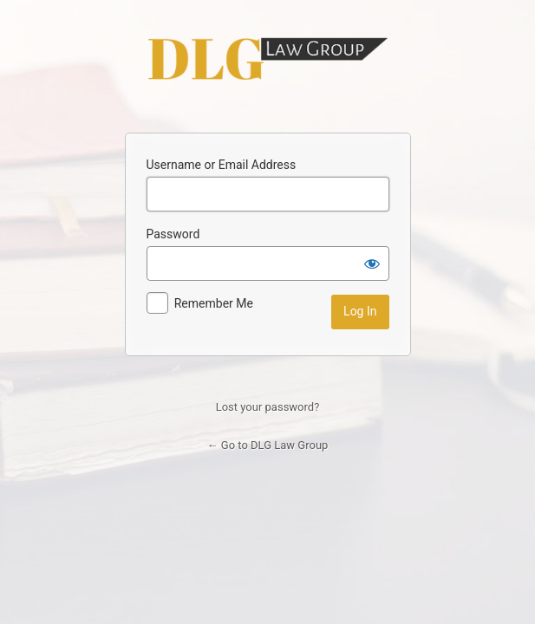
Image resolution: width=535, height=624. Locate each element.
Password (173, 234)
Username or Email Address (222, 165)
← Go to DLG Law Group (268, 445)
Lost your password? (268, 406)
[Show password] (372, 263)
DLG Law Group (268, 59)
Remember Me (213, 303)
